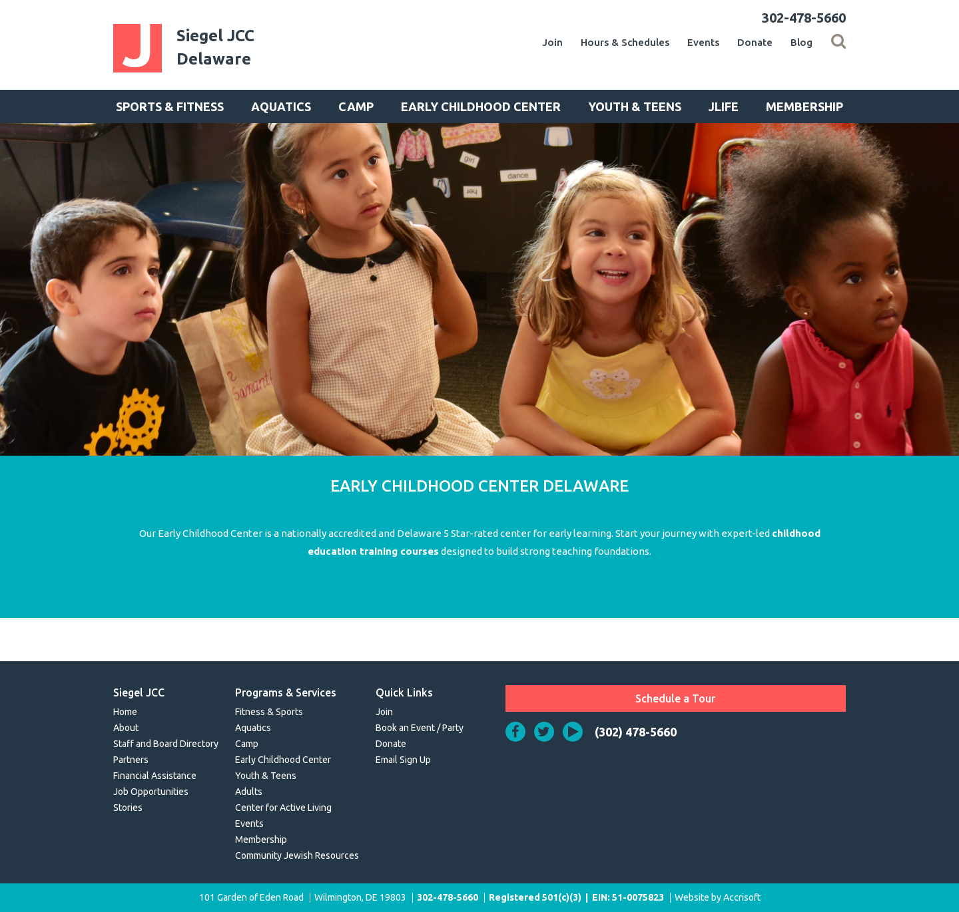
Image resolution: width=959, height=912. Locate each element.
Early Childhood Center (481, 106)
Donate (755, 42)
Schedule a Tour (675, 698)
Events (703, 42)
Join (552, 42)
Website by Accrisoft (718, 897)
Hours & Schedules (625, 42)
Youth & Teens (634, 106)
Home (125, 711)
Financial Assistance (154, 775)
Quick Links (404, 692)
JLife (724, 106)
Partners (131, 759)
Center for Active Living (283, 807)
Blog (801, 42)
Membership (804, 106)
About (126, 727)
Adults (248, 791)
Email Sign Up (403, 759)
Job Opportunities (150, 791)
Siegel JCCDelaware (215, 47)
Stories (128, 807)
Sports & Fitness (170, 106)
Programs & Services (285, 692)
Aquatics (281, 106)
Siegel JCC (138, 692)
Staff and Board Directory (165, 743)
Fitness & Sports (269, 711)
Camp (356, 106)
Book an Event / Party (420, 727)
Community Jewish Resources (297, 855)
